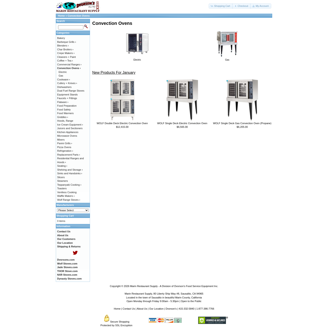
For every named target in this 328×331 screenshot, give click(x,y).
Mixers (60, 139)
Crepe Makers (65, 53)
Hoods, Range (65, 120)
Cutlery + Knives (67, 83)
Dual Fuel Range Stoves (70, 90)
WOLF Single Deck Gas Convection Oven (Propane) (242, 123)
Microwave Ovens (67, 135)
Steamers (62, 181)
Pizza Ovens (64, 147)
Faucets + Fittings (67, 98)
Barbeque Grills (66, 42)
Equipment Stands (67, 94)
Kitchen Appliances (67, 132)
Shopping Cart (65, 215)
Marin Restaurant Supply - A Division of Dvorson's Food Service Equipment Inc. (174, 286)
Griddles (62, 117)
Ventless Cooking (67, 192)
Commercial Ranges (69, 64)
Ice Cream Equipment (70, 124)
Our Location (156, 308)
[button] (221, 6)
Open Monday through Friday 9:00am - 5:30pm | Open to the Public (164, 301)
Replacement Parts (68, 154)
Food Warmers (65, 113)
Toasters (62, 188)
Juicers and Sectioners (69, 128)
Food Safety (64, 109)
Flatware (62, 102)
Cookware (63, 79)
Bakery (61, 38)
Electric (63, 72)
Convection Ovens (79, 15)
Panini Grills (64, 143)
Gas (61, 75)
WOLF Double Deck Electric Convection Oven (122, 123)
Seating (62, 165)
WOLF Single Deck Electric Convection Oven (182, 123)
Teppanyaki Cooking (69, 184)
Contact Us (129, 308)
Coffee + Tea (65, 60)
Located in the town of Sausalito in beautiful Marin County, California (164, 297)
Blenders (63, 45)
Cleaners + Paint (66, 57)
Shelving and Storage (70, 169)
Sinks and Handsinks (69, 173)
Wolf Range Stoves (68, 199)
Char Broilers (65, 49)
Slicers (61, 177)
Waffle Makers (65, 196)
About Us (142, 308)
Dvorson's (171, 308)
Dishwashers (64, 87)
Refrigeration (65, 150)
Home (61, 15)
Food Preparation (67, 105)
